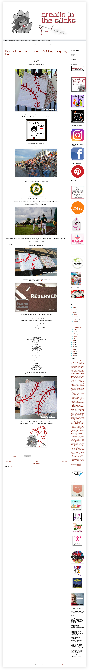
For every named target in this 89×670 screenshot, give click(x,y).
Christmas (81, 381)
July (75, 323)
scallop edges (78, 464)
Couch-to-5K (73, 386)
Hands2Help (73, 406)
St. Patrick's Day (77, 445)
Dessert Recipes (81, 389)
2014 (74, 351)
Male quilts (76, 417)
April (75, 333)
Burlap (82, 377)
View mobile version (36, 463)
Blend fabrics (81, 371)
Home (5, 40)
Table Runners (80, 452)
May (75, 331)
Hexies (78, 406)
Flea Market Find (81, 397)
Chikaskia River (74, 381)
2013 (74, 353)
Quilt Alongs (80, 430)
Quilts (76, 436)
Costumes (82, 385)
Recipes (82, 437)
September (76, 319)
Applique (81, 367)
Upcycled (82, 455)
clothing (72, 460)
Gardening (73, 402)
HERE (42, 280)
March (75, 334)
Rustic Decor (81, 440)
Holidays (82, 406)
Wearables (73, 459)
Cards (83, 380)
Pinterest (77, 427)
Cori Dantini (77, 385)
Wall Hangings (74, 457)
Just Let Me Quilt (15, 113)
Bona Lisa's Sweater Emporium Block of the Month (39, 40)
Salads (72, 441)
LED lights (77, 413)
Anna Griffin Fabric (75, 367)
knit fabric (80, 461)
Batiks (72, 371)
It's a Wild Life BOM (75, 411)
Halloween (73, 405)
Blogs (76, 376)
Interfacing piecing (80, 409)
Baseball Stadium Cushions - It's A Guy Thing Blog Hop (78, 326)
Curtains (72, 389)
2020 (74, 340)
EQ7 (78, 393)
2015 (74, 349)
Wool (83, 459)
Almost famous (81, 366)
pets (83, 461)
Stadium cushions (22, 457)
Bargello (78, 370)
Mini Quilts (81, 417)
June (75, 329)
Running (76, 440)
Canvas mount (78, 380)
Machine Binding (78, 415)
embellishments (73, 461)
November (76, 316)
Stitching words (77, 447)
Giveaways (81, 402)
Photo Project (73, 425)
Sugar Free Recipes (75, 449)
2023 (74, 309)
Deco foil (76, 389)
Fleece (72, 398)
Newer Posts (8, 461)
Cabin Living (77, 379)
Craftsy (82, 388)
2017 (74, 346)
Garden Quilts (80, 401)
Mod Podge (82, 418)
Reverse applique (80, 439)
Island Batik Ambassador (77, 410)
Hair (83, 404)
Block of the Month (75, 373)
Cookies (73, 385)
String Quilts (77, 448)
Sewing (77, 441)
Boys (18, 457)
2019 (74, 342)
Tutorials (77, 455)
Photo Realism (79, 425)
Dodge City (73, 390)
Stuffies (82, 448)
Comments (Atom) (14, 466)
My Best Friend (81, 419)
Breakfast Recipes (77, 377)
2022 (74, 310)
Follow (72, 183)
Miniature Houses (75, 418)
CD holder (73, 379)
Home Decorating (75, 407)
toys (80, 465)
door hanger (80, 460)
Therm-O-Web (76, 454)
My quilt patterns (80, 421)
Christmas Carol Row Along (77, 383)
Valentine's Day (74, 456)
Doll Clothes (79, 390)
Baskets (82, 370)
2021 (74, 312)
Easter (82, 393)
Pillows (78, 426)
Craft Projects (77, 388)
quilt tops (82, 463)
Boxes (80, 376)
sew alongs (76, 465)
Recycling (73, 439)
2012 (74, 355)
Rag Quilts (76, 437)
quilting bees (73, 464)
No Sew (72, 422)
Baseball (10, 457)
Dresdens (75, 392)
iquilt (77, 461)
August (75, 321)
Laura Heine (76, 414)
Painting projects (78, 422)
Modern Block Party (74, 419)
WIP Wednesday (81, 456)
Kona (74, 413)
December (76, 314)
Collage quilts (74, 384)
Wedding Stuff (78, 459)
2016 (74, 348)
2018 (74, 344)
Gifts (77, 402)
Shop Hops (78, 444)
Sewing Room (78, 443)
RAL (79, 436)
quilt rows (77, 463)
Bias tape (76, 371)
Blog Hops (14, 457)
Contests (82, 384)
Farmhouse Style (74, 397)
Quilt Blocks (75, 432)
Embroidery (73, 394)
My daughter (73, 421)
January (75, 338)
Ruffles (72, 440)
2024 (74, 307)
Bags (75, 370)
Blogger (62, 664)
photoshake (73, 463)
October (75, 317)
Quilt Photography (79, 433)
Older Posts (64, 461)
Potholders (76, 428)
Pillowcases (73, 426)
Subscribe (73, 54)
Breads (72, 377)
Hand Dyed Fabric (80, 405)
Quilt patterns (75, 434)
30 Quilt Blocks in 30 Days (14, 40)
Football (76, 398)
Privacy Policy (24, 40)
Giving (72, 404)
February (76, 336)
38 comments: (20, 456)
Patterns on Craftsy (79, 423)
